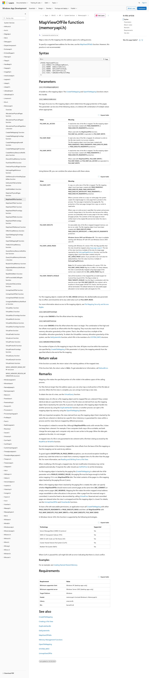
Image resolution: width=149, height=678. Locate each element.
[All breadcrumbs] (41, 15)
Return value (128, 25)
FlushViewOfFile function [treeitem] (13, 163)
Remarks (126, 27)
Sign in (144, 3)
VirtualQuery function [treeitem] (13, 356)
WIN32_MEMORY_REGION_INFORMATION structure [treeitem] (16, 374)
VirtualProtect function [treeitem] (13, 342)
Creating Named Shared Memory (65, 565)
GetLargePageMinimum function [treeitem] (13, 171)
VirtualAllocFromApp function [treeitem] (15, 327)
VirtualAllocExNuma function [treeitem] (15, 323)
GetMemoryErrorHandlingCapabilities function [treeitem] (15, 178)
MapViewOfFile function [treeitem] (14, 199)
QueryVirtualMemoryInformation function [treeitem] (16, 258)
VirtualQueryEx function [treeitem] (13, 359)
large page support (96, 248)
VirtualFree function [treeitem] (12, 330)
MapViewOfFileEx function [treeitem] (14, 217)
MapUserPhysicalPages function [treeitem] (13, 194)
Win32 (53, 15)
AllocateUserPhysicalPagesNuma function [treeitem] (16, 127)
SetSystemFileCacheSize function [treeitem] (13, 285)
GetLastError (103, 368)
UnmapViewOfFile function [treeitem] (14, 290)
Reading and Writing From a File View (74, 459)
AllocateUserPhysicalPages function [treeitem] (14, 114)
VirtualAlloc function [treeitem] (12, 308)
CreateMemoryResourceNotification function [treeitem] (15, 154)
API (60, 15)
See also (126, 33)
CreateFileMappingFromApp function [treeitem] (15, 137)
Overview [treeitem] (9, 110)
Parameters (127, 22)
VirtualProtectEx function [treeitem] (14, 346)
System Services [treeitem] (9, 23)
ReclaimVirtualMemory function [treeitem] (16, 264)
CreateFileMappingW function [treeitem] (15, 149)
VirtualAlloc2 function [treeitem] (13, 312)
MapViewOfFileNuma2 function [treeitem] (16, 227)
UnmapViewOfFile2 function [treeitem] (15, 294)
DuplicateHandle (66, 407)
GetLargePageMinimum (86, 252)
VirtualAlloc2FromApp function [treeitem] (15, 315)
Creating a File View (46, 621)
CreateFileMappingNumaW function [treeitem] (14, 143)
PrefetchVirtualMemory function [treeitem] (13, 246)
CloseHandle (65, 502)
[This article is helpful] (139, 40)
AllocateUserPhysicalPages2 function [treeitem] (14, 121)
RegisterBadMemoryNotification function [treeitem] (15, 268)
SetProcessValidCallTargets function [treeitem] (14, 279)
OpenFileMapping (89, 92)
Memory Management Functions (50, 640)
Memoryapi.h (82, 15)
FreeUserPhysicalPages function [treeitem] (16, 166)
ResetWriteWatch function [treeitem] (14, 274)
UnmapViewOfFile (50, 502)
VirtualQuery (69, 394)
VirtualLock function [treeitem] (12, 338)
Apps (46, 15)
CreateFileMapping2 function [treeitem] (15, 132)
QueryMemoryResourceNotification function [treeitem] (16, 252)
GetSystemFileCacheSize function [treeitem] (13, 184)
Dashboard (141, 8)
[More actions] (108, 15)
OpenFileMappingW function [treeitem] (15, 241)
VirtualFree (84, 496)
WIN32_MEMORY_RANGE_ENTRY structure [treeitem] (15, 368)
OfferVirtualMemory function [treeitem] (15, 231)
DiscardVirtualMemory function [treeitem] (16, 159)
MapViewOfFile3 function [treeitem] (14, 207)
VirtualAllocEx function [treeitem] (13, 319)
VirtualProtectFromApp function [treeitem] (13, 350)
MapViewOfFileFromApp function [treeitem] (13, 222)
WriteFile (50, 441)
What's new (131, 8)
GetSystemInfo (55, 337)
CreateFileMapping (73, 92)
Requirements (128, 30)
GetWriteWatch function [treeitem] (13, 189)
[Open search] (139, 3)
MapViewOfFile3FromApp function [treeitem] (14, 212)
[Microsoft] (3, 2)
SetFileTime (83, 467)
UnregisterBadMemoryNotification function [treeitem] (16, 303)
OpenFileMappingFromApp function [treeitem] (14, 236)
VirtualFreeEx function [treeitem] (13, 334)
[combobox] (14, 18)
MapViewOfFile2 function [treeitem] (14, 203)
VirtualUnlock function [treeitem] (13, 363)
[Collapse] (25, 14)
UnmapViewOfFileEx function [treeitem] (15, 298)
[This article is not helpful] (142, 40)
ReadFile (42, 441)
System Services (70, 15)
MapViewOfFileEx (86, 44)
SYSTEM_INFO (95, 337)
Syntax (126, 19)
